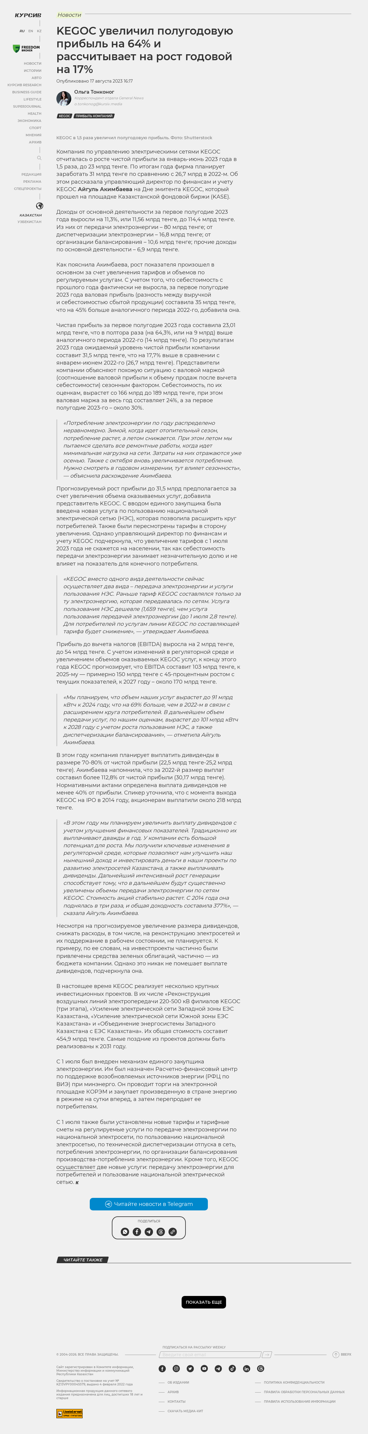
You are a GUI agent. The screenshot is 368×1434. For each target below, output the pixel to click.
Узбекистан (29, 220)
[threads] (260, 1368)
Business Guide (27, 91)
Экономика (29, 119)
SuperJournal (27, 105)
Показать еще (204, 1302)
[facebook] (162, 1368)
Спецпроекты (28, 187)
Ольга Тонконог (94, 92)
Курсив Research (25, 84)
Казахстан (30, 214)
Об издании (178, 1383)
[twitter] (190, 1368)
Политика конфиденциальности (294, 1383)
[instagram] (176, 1368)
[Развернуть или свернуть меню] (38, 157)
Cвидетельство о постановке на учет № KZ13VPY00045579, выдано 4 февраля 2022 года (94, 1382)
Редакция (31, 173)
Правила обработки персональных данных (304, 1392)
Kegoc (64, 116)
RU (21, 30)
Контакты (176, 1402)
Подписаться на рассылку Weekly (194, 1347)
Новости (32, 62)
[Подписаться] (266, 1354)
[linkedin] (246, 1368)
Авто (36, 76)
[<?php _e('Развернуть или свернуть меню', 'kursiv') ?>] (38, 205)
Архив (34, 141)
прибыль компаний (94, 116)
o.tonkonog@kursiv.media (98, 104)
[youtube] (204, 1368)
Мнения (33, 134)
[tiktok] (232, 1368)
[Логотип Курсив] (26, 14)
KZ (38, 30)
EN (30, 30)
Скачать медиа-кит (185, 1411)
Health (34, 112)
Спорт (35, 126)
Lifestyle (32, 98)
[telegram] (218, 1368)
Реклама (32, 180)
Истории (32, 69)
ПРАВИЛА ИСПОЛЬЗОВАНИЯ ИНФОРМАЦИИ (299, 1402)
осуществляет (75, 1167)
